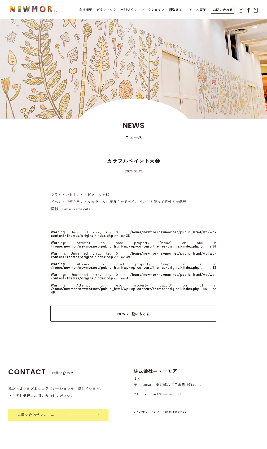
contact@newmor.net (163, 393)
